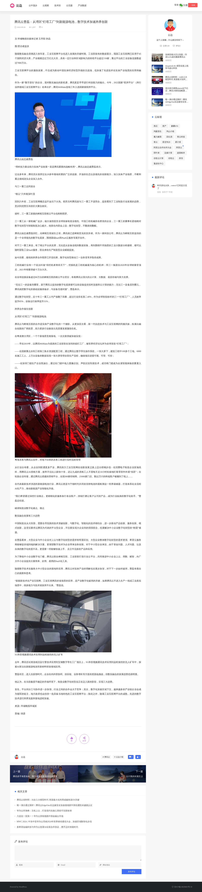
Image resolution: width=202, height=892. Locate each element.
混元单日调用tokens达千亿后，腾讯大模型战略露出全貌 (176, 90)
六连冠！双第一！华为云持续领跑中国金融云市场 (40, 816)
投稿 (193, 5)
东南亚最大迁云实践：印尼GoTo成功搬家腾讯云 (176, 55)
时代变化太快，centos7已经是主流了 (172, 187)
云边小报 (119, 757)
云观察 (46, 5)
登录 (178, 5)
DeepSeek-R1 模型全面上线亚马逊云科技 (176, 67)
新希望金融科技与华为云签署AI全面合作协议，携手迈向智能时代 (47, 827)
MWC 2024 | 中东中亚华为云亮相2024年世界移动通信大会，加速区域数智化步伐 (54, 821)
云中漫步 (33, 5)
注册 (185, 5)
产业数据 (82, 5)
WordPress (23, 887)
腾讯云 (107, 757)
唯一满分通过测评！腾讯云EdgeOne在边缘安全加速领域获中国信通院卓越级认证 (54, 805)
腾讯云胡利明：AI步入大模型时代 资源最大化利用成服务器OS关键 (48, 800)
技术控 (57, 5)
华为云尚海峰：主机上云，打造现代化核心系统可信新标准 (44, 811)
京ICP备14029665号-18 (182, 887)
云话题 (69, 5)
